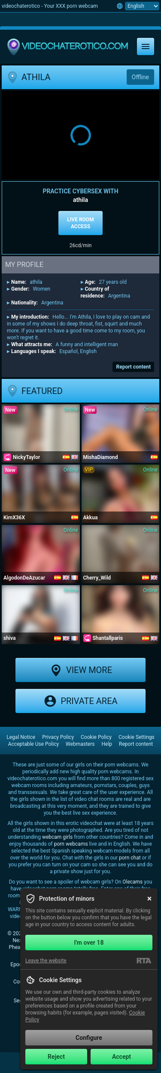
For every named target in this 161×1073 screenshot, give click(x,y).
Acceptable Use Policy (33, 744)
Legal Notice (20, 737)
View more (80, 670)
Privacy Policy (58, 737)
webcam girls (57, 837)
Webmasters (80, 744)
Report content (133, 367)
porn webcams (71, 844)
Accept (121, 1056)
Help (106, 744)
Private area (80, 701)
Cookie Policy (96, 737)
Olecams (132, 882)
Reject (56, 1056)
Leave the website (46, 961)
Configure (89, 1037)
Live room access (80, 223)
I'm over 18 (89, 942)
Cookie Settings (136, 737)
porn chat (130, 858)
